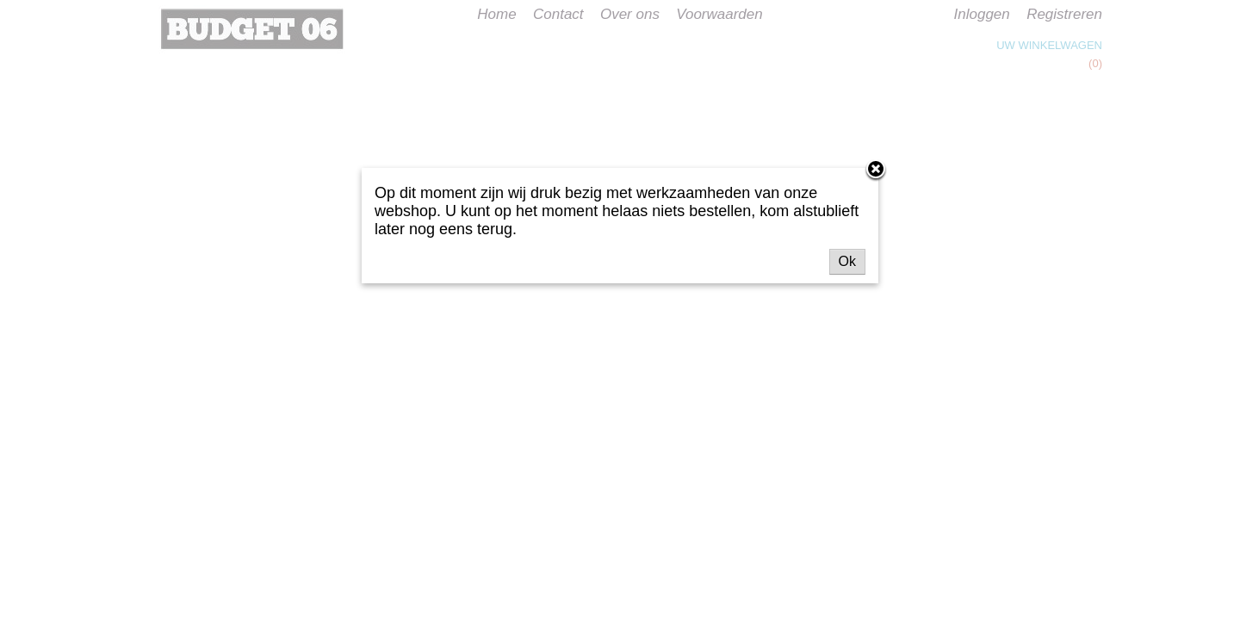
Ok (847, 261)
